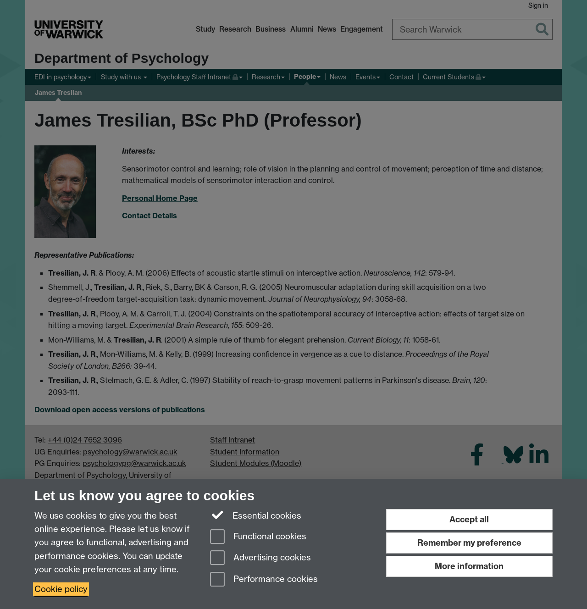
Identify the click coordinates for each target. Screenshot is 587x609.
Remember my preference (469, 542)
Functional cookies (258, 537)
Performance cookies (264, 579)
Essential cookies (255, 515)
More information (469, 566)
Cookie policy (61, 589)
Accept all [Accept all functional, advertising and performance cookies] (469, 519)
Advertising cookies (260, 558)
